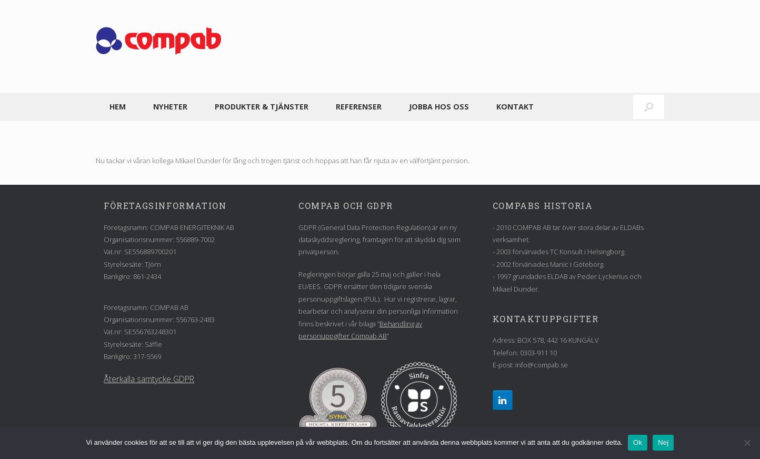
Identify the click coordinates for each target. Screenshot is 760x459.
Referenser (359, 107)
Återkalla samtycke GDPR (149, 379)
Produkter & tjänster (261, 107)
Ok (637, 442)
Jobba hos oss (439, 107)
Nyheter (170, 107)
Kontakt (515, 107)
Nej (663, 442)
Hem (117, 107)
